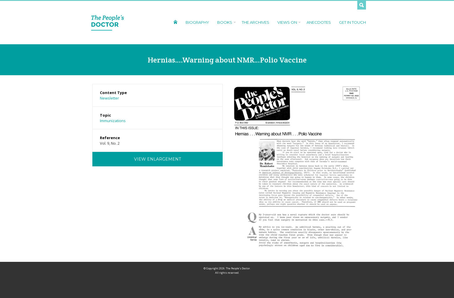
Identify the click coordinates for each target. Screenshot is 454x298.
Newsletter (109, 98)
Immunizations (113, 120)
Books (225, 22)
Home (175, 22)
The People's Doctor (107, 22)
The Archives (255, 22)
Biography (197, 22)
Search (361, 5)
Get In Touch (352, 22)
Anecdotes (319, 22)
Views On (288, 22)
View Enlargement (157, 159)
